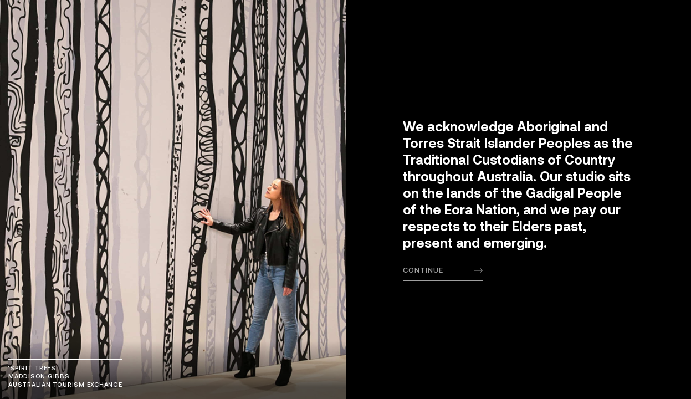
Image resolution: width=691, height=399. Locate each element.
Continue (423, 269)
